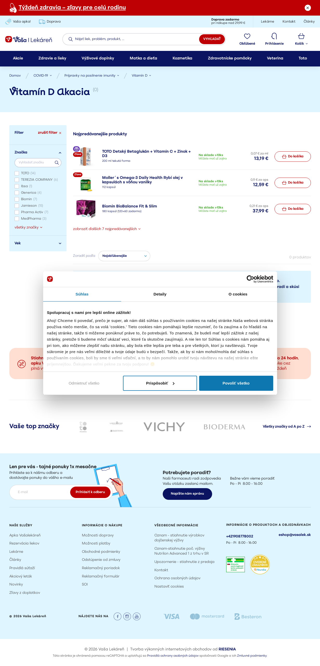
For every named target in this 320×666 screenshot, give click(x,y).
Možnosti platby (96, 544)
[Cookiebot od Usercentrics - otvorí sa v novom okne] (250, 279)
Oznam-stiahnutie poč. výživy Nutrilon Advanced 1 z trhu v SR (181, 551)
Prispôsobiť (160, 383)
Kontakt (161, 570)
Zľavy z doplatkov (24, 593)
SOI (85, 585)
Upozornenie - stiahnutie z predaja (184, 562)
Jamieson (32, 206)
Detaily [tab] (160, 294)
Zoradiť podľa (84, 256)
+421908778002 (239, 537)
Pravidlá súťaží (22, 568)
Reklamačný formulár (101, 576)
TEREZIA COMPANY (39, 180)
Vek (38, 243)
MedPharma (34, 219)
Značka (38, 152)
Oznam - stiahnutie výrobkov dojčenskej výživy (179, 538)
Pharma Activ (34, 212)
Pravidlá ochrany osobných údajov (173, 655)
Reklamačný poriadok (101, 568)
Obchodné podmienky (101, 552)
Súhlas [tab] (82, 294)
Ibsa (26, 186)
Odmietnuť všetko (84, 383)
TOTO (28, 173)
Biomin (29, 199)
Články (15, 560)
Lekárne (16, 552)
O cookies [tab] (237, 294)
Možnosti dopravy (98, 535)
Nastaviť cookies (169, 587)
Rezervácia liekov (24, 544)
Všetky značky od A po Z (287, 427)
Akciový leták (20, 576)
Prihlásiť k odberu (90, 492)
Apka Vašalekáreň (25, 535)
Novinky (16, 585)
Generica (31, 193)
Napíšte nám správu (187, 493)
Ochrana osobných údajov (177, 578)
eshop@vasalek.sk (295, 535)
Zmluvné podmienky (251, 655)
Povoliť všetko (236, 383)
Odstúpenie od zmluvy (101, 560)
